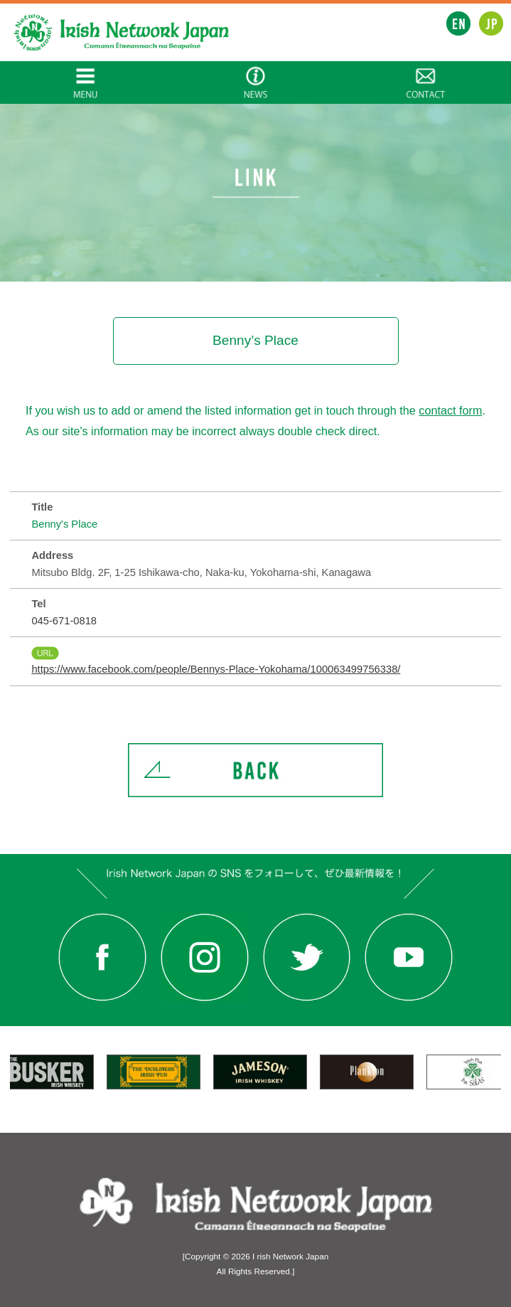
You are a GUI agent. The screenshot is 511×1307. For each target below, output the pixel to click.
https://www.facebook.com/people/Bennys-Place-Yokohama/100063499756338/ (215, 669)
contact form (450, 410)
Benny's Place (64, 524)
